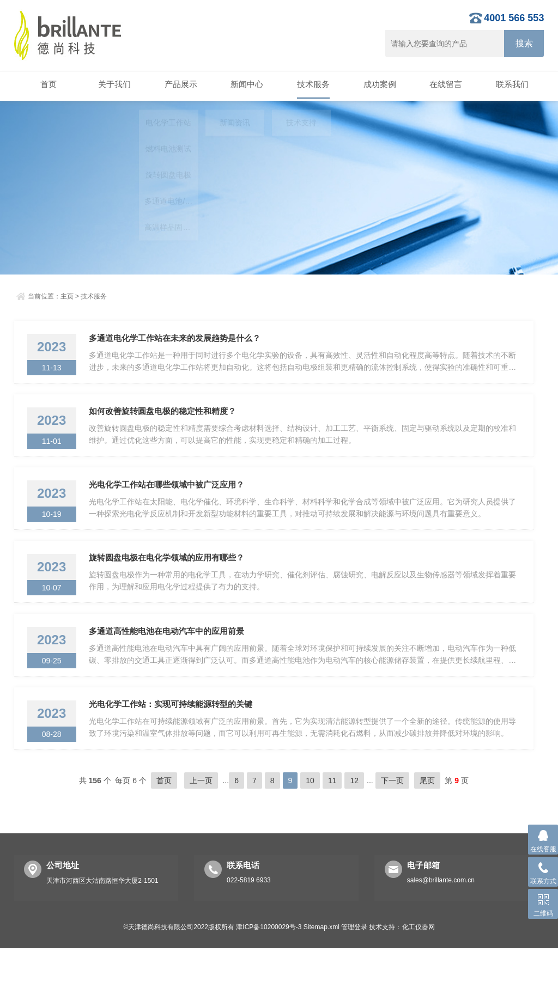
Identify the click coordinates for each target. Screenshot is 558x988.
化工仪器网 (418, 967)
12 (354, 820)
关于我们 (113, 84)
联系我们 (511, 84)
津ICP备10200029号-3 (268, 967)
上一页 (201, 820)
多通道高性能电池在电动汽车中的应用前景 (170, 660)
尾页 (427, 820)
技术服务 (312, 84)
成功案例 (378, 84)
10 (310, 820)
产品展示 (179, 84)
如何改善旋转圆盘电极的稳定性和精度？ (166, 420)
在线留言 (444, 84)
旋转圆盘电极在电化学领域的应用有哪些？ (170, 580)
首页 (47, 84)
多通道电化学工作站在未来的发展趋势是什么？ (178, 340)
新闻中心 (245, 84)
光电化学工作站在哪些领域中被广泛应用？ (170, 500)
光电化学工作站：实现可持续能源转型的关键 (174, 740)
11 (332, 820)
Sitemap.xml (321, 967)
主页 (67, 295)
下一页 (392, 820)
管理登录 (354, 967)
